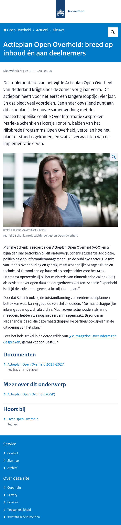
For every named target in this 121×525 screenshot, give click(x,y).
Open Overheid (17, 30)
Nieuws (58, 30)
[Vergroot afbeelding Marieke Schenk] (114, 157)
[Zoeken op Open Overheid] (113, 32)
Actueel (42, 30)
